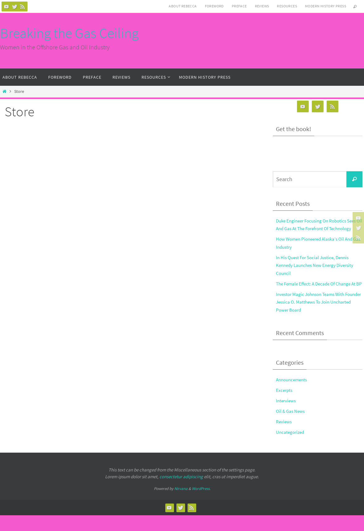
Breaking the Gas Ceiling (69, 33)
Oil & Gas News (291, 426)
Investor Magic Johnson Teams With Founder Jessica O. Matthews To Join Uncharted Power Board (315, 317)
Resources (287, 6)
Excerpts (285, 405)
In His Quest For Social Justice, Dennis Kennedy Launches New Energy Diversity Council (316, 273)
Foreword (214, 6)
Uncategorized (292, 447)
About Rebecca (183, 6)
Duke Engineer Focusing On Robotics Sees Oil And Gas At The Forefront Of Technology (315, 228)
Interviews (287, 416)
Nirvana (181, 504)
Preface (239, 6)
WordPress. (201, 504)
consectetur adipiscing (181, 492)
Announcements (293, 395)
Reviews (262, 6)
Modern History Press (325, 6)
